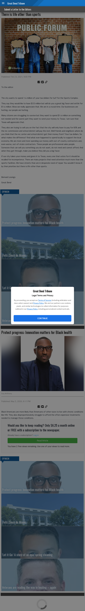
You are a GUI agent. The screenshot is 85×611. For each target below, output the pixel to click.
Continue (42, 318)
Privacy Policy (38, 303)
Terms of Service (44, 300)
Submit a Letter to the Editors (17, 9)
